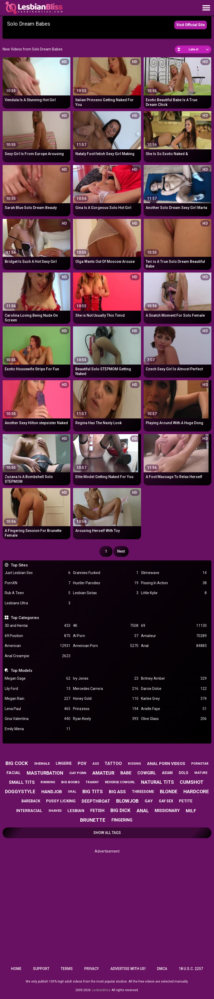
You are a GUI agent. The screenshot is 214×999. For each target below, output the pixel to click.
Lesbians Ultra (37, 603)
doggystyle (20, 791)
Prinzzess (105, 709)
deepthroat (96, 801)
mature (200, 773)
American (37, 646)
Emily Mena (37, 729)
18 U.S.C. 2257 (191, 969)
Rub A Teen (37, 593)
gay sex (166, 801)
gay (149, 801)
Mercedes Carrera (105, 688)
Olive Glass (173, 719)
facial (14, 772)
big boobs (70, 782)
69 (173, 625)
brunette (92, 820)
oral (72, 791)
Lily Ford (37, 688)
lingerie (64, 763)
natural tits (157, 782)
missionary (167, 810)
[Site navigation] (206, 8)
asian (167, 773)
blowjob (127, 801)
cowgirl (146, 772)
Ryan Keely (105, 719)
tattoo (113, 763)
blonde (168, 791)
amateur (103, 773)
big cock (16, 763)
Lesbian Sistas (105, 593)
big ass (117, 791)
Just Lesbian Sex (37, 573)
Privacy (91, 969)
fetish (97, 810)
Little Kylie (173, 593)
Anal (173, 646)
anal (143, 810)
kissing (134, 763)
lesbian (75, 810)
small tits (22, 782)
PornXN (37, 583)
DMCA (162, 969)
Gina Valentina (37, 719)
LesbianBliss (101, 990)
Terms (67, 969)
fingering (121, 820)
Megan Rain (37, 698)
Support (41, 969)
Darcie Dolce (173, 688)
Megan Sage (37, 678)
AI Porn (105, 636)
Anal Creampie (37, 656)
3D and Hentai (37, 625)
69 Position (37, 636)
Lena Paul (37, 709)
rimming (48, 782)
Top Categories (25, 617)
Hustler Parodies (105, 583)
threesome (143, 792)
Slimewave (173, 573)
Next (121, 551)
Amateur (173, 636)
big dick (120, 810)
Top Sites (19, 565)
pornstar (200, 763)
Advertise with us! (128, 969)
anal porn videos (166, 763)
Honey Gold (105, 698)
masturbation (45, 773)
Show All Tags (107, 833)
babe (126, 772)
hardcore (196, 791)
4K (105, 625)
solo (183, 773)
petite (186, 801)
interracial (29, 810)
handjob (51, 791)
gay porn (77, 773)
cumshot (192, 782)
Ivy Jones (105, 678)
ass (95, 763)
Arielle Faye (173, 709)
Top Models (21, 670)
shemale (42, 763)
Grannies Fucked (105, 573)
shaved (55, 811)
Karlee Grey (173, 698)
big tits (92, 791)
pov (82, 763)
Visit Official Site (190, 25)
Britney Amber (173, 678)
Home (16, 969)
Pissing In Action (173, 583)
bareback (30, 801)
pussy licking (61, 801)
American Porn (105, 646)
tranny (92, 782)
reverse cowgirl (120, 782)
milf (191, 810)
